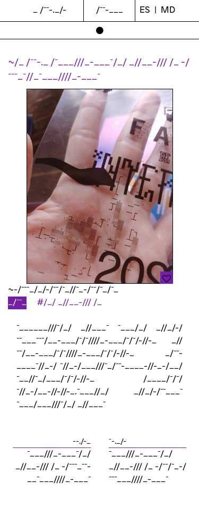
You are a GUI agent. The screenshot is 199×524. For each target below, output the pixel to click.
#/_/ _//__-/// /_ (69, 303)
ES (145, 10)
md (168, 10)
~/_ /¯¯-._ (29, 62)
